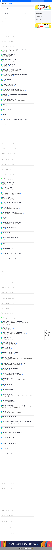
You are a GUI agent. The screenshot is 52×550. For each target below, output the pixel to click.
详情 (17, 50)
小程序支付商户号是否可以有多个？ (7, 394)
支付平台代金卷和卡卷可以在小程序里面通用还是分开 (10, 373)
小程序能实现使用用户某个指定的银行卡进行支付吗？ (10, 227)
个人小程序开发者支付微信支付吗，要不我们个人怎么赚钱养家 (11, 172)
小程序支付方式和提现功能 (6, 109)
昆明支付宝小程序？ (5, 8)
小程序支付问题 (4, 104)
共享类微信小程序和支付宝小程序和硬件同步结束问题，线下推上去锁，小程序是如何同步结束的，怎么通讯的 (18, 421)
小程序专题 (6, 3)
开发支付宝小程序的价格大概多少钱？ (8, 453)
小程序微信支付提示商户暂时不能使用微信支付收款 (10, 237)
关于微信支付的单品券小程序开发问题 (8, 182)
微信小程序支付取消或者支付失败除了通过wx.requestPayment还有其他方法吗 (14, 405)
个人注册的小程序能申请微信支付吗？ (8, 384)
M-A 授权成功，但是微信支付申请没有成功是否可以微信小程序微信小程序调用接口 (14, 74)
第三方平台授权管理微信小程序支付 (7, 79)
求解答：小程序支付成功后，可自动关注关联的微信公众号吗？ (11, 253)
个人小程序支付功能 (5, 114)
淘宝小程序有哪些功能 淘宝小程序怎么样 (8, 427)
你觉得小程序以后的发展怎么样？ (40, 13)
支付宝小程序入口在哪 (5, 411)
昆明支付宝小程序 (11, 3)
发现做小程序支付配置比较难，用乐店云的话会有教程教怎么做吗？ (12, 432)
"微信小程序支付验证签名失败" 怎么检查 (8, 54)
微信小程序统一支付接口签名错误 (7, 342)
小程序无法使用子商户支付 (6, 207)
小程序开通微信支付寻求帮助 (6, 347)
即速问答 (3, 3)
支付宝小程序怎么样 (5, 448)
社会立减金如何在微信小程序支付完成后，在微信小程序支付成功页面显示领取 (14, 49)
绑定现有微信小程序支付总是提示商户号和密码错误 (10, 352)
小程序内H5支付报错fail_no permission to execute (9, 212)
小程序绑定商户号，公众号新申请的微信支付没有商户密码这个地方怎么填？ (13, 363)
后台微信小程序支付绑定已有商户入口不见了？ (9, 59)
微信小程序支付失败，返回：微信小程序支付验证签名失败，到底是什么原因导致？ (14, 13)
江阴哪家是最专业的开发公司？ (40, 16)
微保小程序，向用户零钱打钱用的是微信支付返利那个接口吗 (11, 69)
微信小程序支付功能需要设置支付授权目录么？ (9, 416)
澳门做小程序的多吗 (38, 19)
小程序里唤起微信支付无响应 (6, 337)
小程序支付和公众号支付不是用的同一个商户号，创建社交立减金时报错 (13, 321)
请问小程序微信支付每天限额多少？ (7, 187)
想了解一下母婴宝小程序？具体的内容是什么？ (9, 437)
